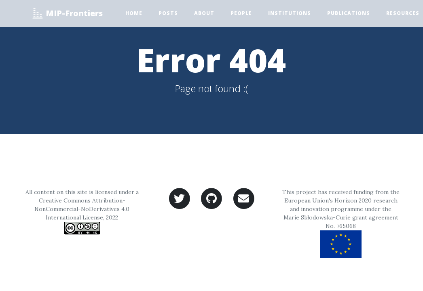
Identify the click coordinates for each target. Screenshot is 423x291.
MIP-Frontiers (67, 13)
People (241, 13)
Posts (168, 13)
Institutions (289, 13)
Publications (348, 13)
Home (133, 13)
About (204, 13)
